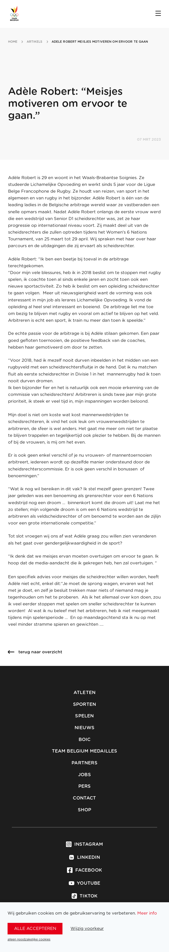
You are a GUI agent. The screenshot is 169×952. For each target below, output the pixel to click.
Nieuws (84, 728)
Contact (84, 798)
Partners (84, 763)
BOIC (85, 739)
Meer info (147, 913)
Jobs (84, 775)
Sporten (84, 704)
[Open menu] (158, 14)
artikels (35, 41)
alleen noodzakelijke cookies (29, 939)
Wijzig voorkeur (87, 928)
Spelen (84, 716)
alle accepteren (35, 928)
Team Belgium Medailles (84, 751)
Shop (84, 810)
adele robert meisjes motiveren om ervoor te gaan (100, 41)
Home (12, 41)
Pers (84, 786)
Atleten (84, 693)
